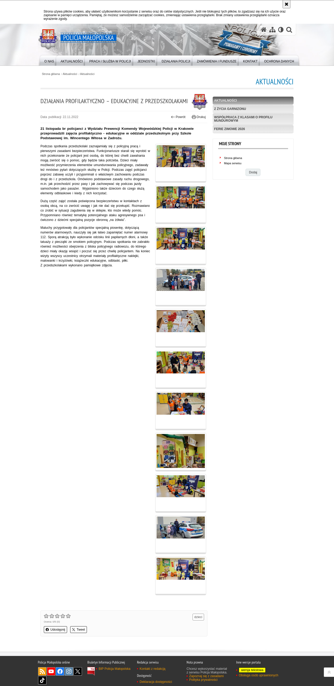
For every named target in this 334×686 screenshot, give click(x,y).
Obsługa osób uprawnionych (258, 675)
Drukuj (199, 117)
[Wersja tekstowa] (281, 29)
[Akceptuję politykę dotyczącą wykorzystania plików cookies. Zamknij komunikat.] (286, 4)
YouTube (51, 671)
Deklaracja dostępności (156, 682)
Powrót (178, 117)
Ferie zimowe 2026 (229, 129)
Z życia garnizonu (230, 109)
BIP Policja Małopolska (114, 669)
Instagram (69, 671)
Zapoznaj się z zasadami (206, 676)
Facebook (60, 671)
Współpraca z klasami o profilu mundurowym (243, 118)
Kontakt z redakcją (152, 669)
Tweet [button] (78, 629)
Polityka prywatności (203, 680)
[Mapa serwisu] (272, 29)
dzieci (198, 617)
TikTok (42, 680)
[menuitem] (49, 60)
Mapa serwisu (233, 163)
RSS (42, 671)
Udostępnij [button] (55, 629)
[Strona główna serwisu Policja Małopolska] (264, 29)
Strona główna (51, 74)
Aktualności (70, 74)
